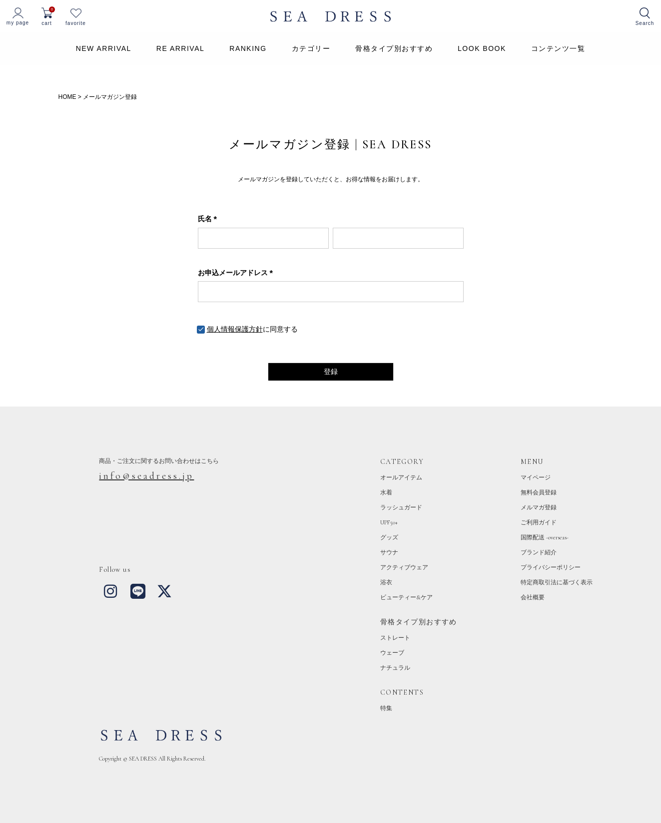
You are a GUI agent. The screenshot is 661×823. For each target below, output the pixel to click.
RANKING (247, 48)
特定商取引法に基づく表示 (557, 582)
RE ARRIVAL (180, 48)
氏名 (209, 219)
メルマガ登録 (539, 507)
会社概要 (533, 597)
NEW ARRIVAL (103, 48)
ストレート (395, 637)
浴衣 (386, 582)
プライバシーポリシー (551, 567)
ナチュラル (395, 667)
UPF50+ (389, 522)
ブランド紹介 (539, 552)
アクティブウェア (404, 567)
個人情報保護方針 (235, 329)
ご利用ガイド (539, 522)
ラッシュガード (401, 507)
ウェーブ (392, 652)
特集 (386, 708)
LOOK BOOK (482, 48)
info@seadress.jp (146, 476)
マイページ (536, 477)
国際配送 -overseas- (545, 537)
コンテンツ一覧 (558, 48)
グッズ (389, 537)
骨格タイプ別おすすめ (394, 48)
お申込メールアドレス (237, 273)
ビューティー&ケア (406, 597)
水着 (386, 492)
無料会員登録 (539, 492)
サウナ (389, 552)
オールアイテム (401, 477)
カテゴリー (311, 48)
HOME (67, 96)
